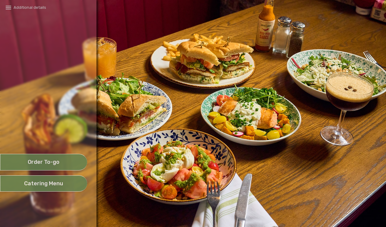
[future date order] (43, 183)
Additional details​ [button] (30, 7)
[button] (43, 137)
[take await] (43, 162)
